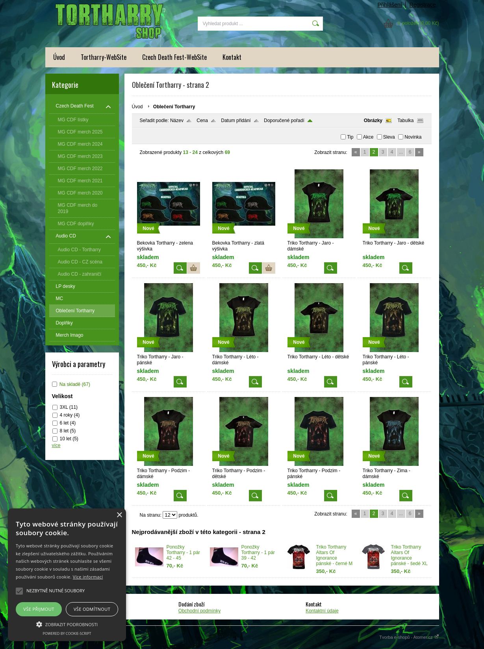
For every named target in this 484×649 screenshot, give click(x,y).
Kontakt (232, 57)
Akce (368, 137)
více (56, 445)
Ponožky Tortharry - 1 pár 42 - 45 (183, 552)
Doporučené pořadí (284, 120)
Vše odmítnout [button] (92, 609)
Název (177, 120)
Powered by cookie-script (67, 633)
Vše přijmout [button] (38, 609)
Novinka (412, 137)
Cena (202, 120)
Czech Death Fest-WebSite (174, 57)
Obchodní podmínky (199, 611)
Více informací (88, 577)
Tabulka (405, 120)
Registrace (423, 5)
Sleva (389, 137)
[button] (67, 623)
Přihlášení (389, 5)
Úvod (59, 57)
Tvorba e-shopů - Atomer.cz (409, 637)
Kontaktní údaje (322, 611)
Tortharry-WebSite (103, 57)
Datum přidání (235, 120)
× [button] (119, 515)
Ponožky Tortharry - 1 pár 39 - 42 (258, 552)
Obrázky (373, 120)
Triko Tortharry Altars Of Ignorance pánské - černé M (334, 555)
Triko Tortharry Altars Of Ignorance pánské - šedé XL (409, 555)
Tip (350, 137)
